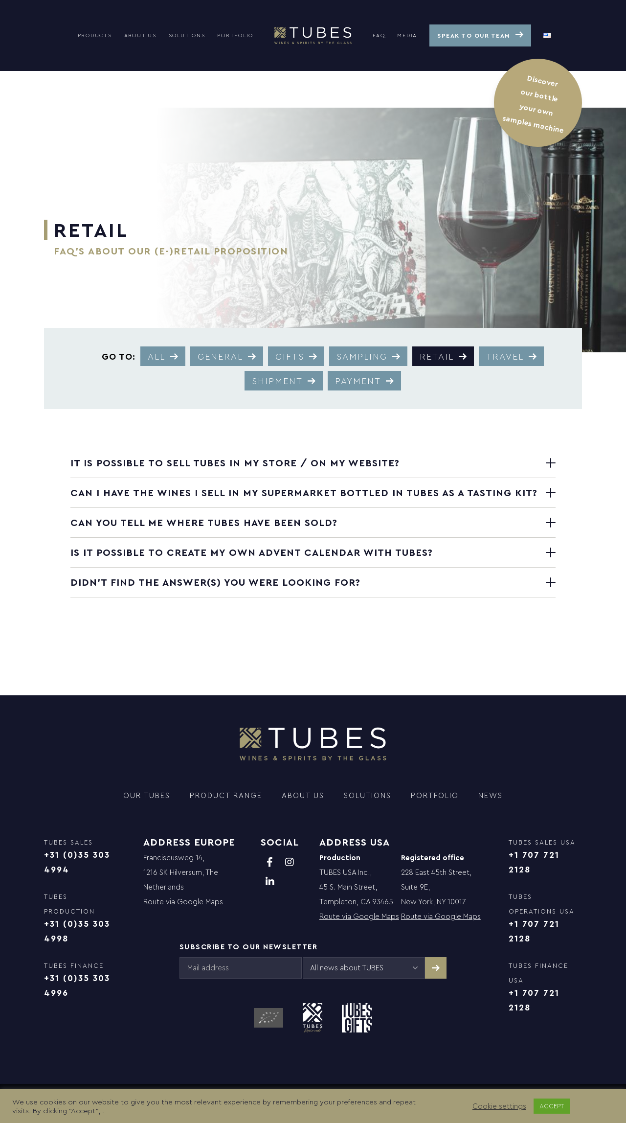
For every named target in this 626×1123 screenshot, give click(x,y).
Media (407, 35)
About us (140, 35)
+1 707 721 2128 (534, 861)
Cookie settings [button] (499, 1106)
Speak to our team (474, 35)
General (220, 356)
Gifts (289, 356)
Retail (437, 356)
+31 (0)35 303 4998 (77, 930)
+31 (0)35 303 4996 (77, 985)
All (156, 356)
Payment (358, 380)
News (490, 795)
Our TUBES (146, 795)
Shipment (277, 380)
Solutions (187, 35)
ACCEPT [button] (551, 1106)
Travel (505, 356)
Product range (226, 795)
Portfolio (235, 35)
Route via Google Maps (183, 901)
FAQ (379, 35)
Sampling (361, 356)
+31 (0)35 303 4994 (77, 861)
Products (95, 35)
